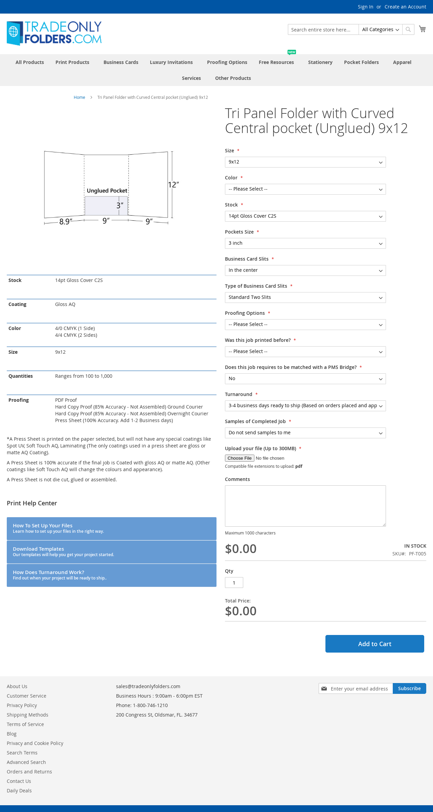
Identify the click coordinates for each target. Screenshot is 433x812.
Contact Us (19, 781)
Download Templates (63, 551)
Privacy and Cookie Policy (35, 743)
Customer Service (26, 696)
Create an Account (405, 6)
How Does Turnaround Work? (60, 575)
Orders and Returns (29, 771)
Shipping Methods (27, 714)
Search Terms (22, 752)
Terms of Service (25, 724)
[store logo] (54, 33)
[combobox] (351, 29)
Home (79, 97)
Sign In (365, 6)
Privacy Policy (22, 705)
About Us (17, 686)
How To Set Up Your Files (58, 528)
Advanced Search (26, 762)
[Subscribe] (409, 688)
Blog (12, 733)
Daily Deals (19, 790)
